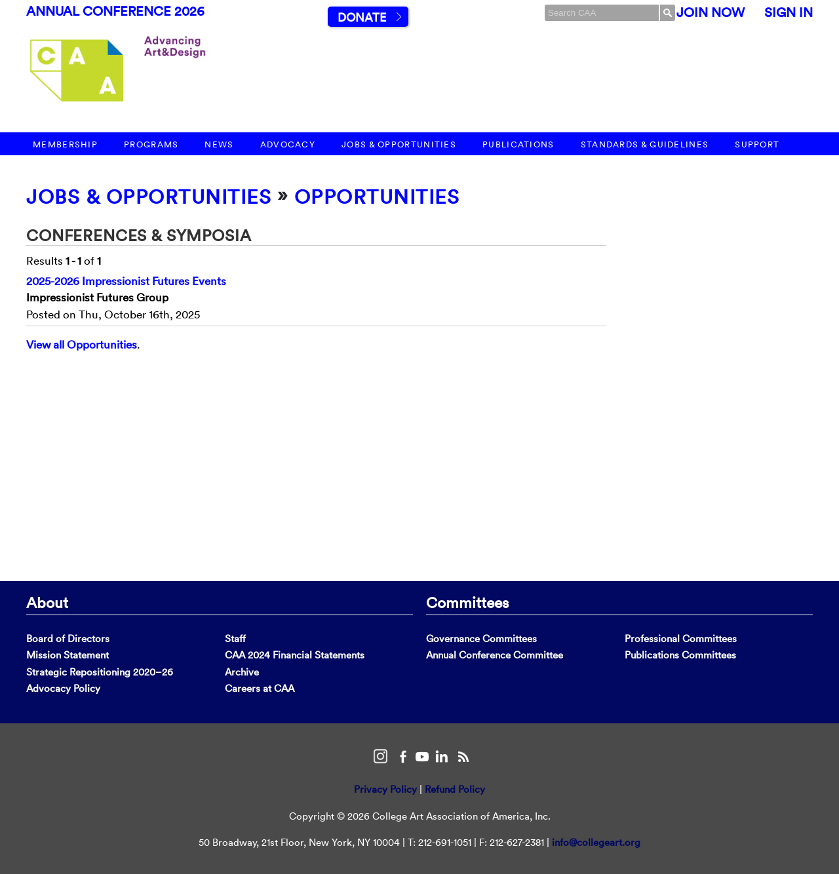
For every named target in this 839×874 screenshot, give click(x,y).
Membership (65, 144)
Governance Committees (481, 638)
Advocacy (287, 144)
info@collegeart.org (596, 842)
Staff (235, 638)
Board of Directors (67, 638)
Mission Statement (67, 655)
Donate (362, 17)
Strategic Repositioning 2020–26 (99, 672)
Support (757, 144)
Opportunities (377, 197)
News (219, 144)
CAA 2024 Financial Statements (294, 655)
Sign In (788, 12)
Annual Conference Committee (494, 655)
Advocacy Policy (63, 688)
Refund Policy (455, 789)
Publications (518, 144)
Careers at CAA (259, 688)
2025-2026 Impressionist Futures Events (126, 281)
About (47, 602)
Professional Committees (681, 638)
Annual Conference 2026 (115, 11)
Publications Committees (680, 655)
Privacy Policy (385, 789)
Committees (467, 602)
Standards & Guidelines (645, 144)
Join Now (710, 12)
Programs (151, 144)
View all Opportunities (81, 344)
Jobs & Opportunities (398, 144)
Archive (242, 672)
